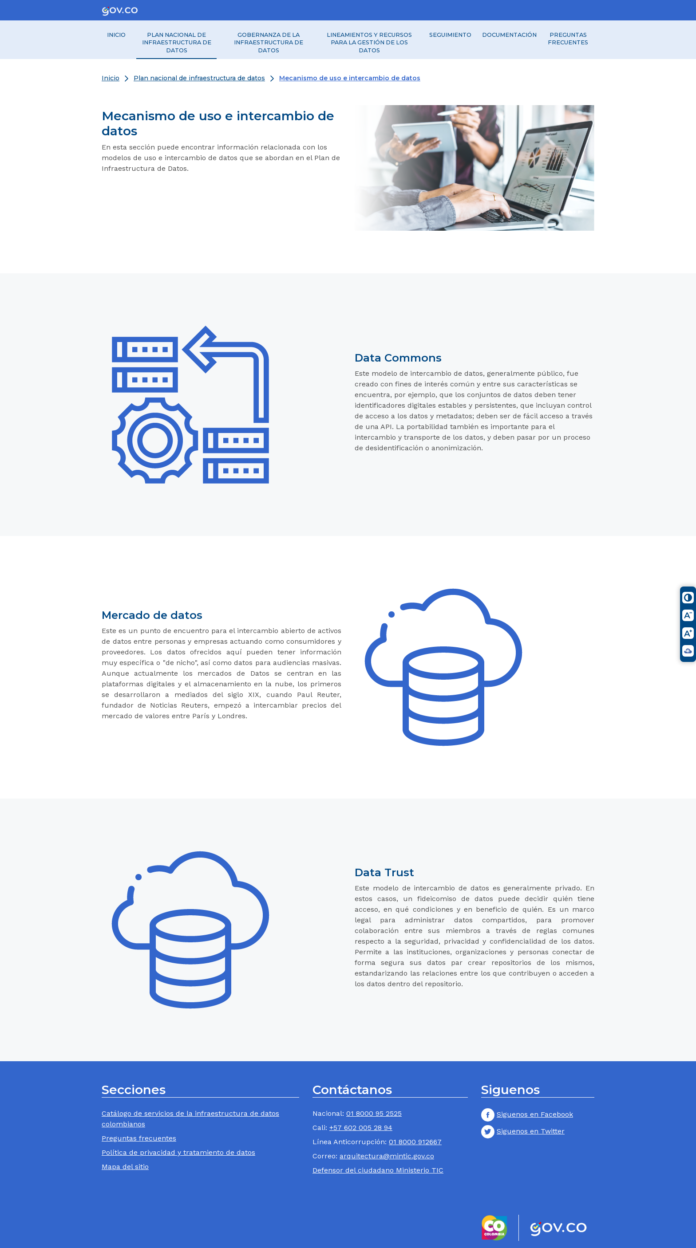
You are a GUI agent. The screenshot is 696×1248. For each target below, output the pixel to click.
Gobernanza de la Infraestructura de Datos (268, 42)
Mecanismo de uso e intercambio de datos (349, 78)
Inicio (116, 34)
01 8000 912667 (415, 1142)
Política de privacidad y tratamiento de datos (178, 1152)
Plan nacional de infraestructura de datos (176, 42)
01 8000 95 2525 (374, 1113)
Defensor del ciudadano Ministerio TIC (377, 1170)
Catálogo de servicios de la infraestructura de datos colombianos (190, 1118)
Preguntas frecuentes (568, 38)
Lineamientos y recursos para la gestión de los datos (369, 42)
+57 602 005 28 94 (360, 1127)
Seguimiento (450, 34)
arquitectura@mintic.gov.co (387, 1156)
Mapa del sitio (125, 1166)
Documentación (509, 34)
